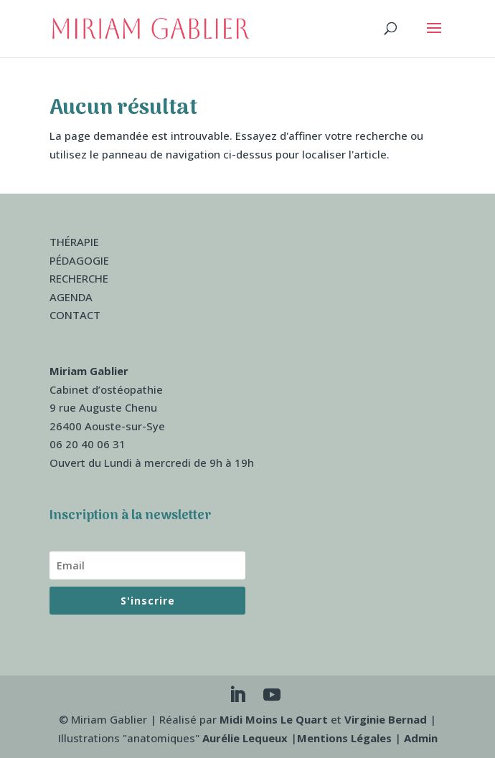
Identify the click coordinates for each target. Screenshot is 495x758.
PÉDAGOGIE (79, 260)
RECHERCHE (79, 278)
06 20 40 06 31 (88, 444)
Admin (421, 738)
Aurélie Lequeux (245, 738)
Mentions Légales (344, 738)
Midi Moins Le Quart (274, 719)
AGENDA (71, 297)
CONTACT (75, 315)
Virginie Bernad (385, 719)
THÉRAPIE (74, 241)
